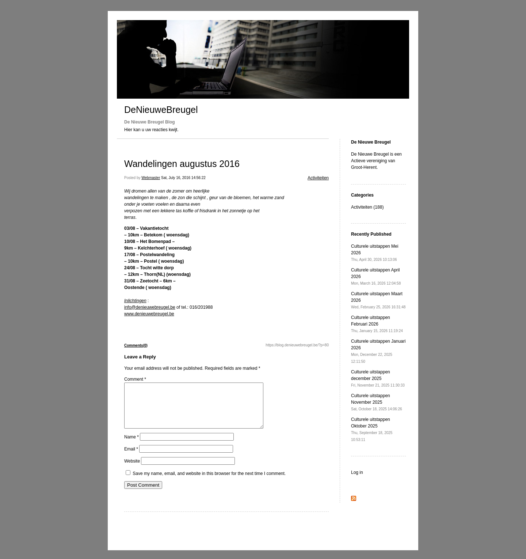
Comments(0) (136, 345)
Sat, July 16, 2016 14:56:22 (183, 178)
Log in (357, 472)
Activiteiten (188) (367, 207)
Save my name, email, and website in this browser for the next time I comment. (209, 482)
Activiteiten (318, 177)
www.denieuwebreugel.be (149, 313)
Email (131, 457)
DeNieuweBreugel (161, 109)
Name (131, 445)
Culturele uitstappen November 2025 (376, 402)
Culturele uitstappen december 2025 (378, 378)
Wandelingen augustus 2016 (182, 164)
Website (132, 469)
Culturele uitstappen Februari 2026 (377, 324)
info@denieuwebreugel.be (149, 307)
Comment (135, 379)
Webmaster (150, 178)
